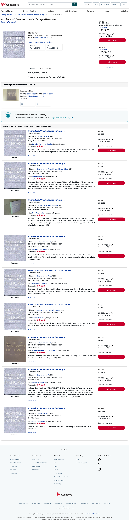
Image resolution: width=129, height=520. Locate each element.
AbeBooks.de (36, 503)
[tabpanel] (61, 75)
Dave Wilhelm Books (39, 249)
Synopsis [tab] (33, 68)
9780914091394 (48, 94)
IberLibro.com (96, 503)
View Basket (13, 473)
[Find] (74, 4)
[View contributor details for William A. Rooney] (9, 22)
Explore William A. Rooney (62, 118)
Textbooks (90, 11)
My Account (105, 4)
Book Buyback (36, 466)
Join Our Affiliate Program (39, 463)
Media (55, 463)
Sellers (106, 11)
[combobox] (50, 4)
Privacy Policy (58, 473)
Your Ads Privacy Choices (61, 477)
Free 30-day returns (112, 68)
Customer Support (81, 463)
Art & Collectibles (71, 11)
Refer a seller (35, 469)
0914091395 (31, 94)
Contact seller (32, 155)
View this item (103, 27)
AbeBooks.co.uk (23, 503)
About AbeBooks (59, 459)
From (37, 47)
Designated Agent (59, 480)
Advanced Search (7, 11)
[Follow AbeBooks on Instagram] (99, 469)
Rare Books (50, 11)
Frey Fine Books (38, 213)
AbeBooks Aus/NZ (71, 503)
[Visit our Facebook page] (99, 460)
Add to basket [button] (112, 40)
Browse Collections (29, 11)
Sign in (96, 4)
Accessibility (57, 484)
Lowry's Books (37, 176)
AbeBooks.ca (84, 503)
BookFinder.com (64, 508)
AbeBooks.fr (47, 503)
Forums (56, 469)
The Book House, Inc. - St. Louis (43, 350)
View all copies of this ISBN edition (41, 42)
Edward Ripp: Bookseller (41, 283)
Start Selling (124, 11)
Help (124, 4)
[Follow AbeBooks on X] (99, 464)
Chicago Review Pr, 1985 (35, 96)
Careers (56, 466)
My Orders (13, 469)
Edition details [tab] (45, 68)
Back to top (64, 450)
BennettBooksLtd (38, 421)
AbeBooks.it (58, 503)
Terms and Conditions (93, 514)
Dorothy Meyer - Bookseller (42, 144)
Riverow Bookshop (38, 318)
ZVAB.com (107, 503)
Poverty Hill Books (39, 382)
